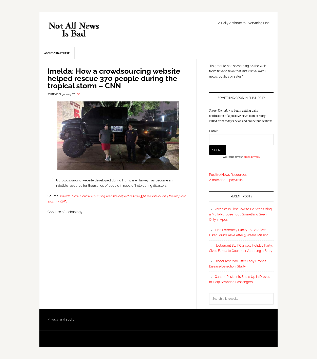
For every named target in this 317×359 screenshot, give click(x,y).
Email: (213, 131)
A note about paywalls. (226, 180)
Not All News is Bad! (74, 29)
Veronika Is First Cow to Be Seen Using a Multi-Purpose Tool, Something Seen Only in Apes (240, 214)
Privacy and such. (61, 319)
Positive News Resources (228, 175)
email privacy (252, 156)
